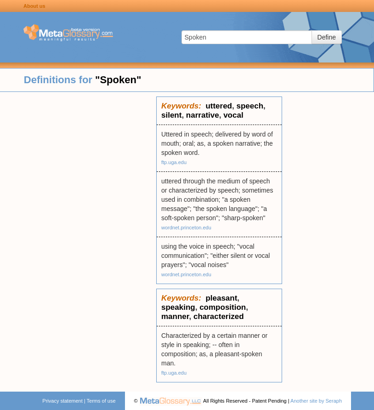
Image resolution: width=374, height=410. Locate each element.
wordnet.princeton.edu (186, 227)
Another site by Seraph (316, 401)
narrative (202, 115)
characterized (218, 316)
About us (34, 6)
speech (249, 106)
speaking (178, 307)
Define (326, 37)
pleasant (221, 298)
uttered (218, 106)
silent (171, 115)
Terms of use (101, 401)
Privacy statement (62, 401)
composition (222, 307)
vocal (233, 115)
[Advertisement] (78, 234)
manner (175, 316)
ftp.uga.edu (174, 162)
